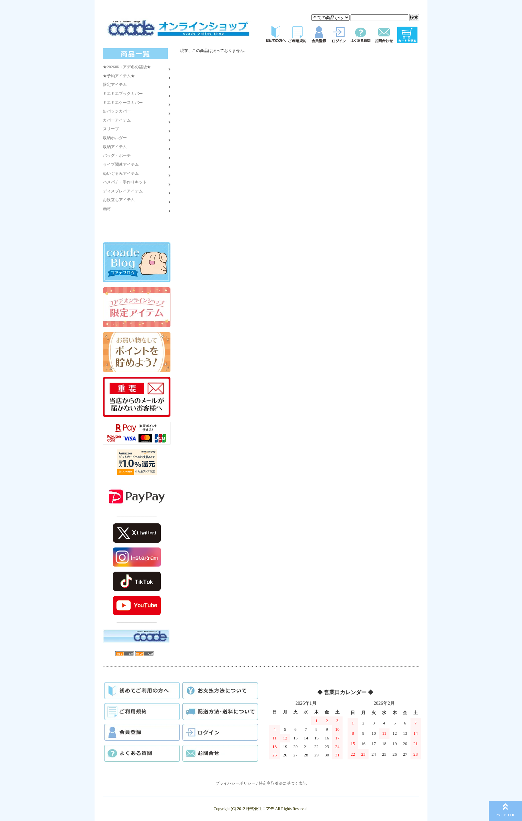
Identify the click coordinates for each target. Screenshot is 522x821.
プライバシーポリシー (235, 783)
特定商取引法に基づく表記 (283, 783)
